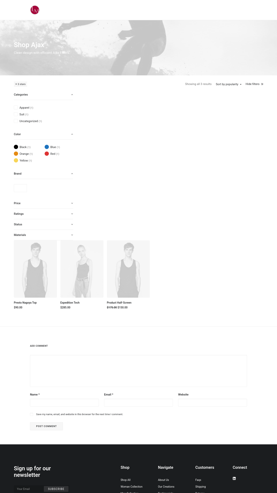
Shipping (200, 414)
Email (108, 322)
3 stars (22, 84)
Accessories (128, 427)
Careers (162, 434)
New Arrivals (128, 434)
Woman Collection (132, 414)
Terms (199, 427)
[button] (107, 120)
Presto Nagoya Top (98, 152)
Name (35, 322)
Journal (162, 427)
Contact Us (164, 441)
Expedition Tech (141, 152)
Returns (200, 421)
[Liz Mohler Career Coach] (35, 10)
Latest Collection (131, 441)
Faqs (198, 407)
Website (183, 322)
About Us (163, 407)
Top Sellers (127, 454)
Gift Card (126, 448)
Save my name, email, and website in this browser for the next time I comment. (79, 342)
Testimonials (165, 421)
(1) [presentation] (31, 107)
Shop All (125, 407)
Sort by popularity (227, 84)
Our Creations (166, 414)
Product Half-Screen (189, 152)
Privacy (199, 434)
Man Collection (129, 421)
